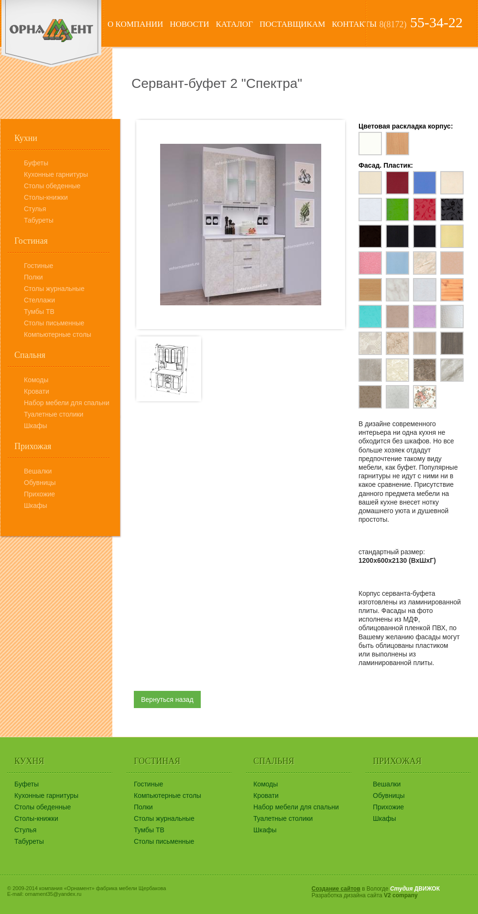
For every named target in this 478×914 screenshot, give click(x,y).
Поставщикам (292, 24)
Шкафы (35, 426)
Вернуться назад (167, 699)
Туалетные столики (53, 414)
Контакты (354, 24)
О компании (135, 24)
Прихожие (39, 494)
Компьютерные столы (57, 334)
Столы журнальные (54, 288)
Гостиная (31, 241)
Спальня (29, 355)
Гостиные (38, 265)
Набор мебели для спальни (66, 403)
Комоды (36, 380)
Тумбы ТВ (39, 311)
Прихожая (32, 446)
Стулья (35, 209)
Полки (33, 277)
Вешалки (38, 471)
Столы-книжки (46, 197)
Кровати (36, 391)
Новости (189, 24)
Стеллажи (39, 300)
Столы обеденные (52, 186)
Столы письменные (54, 323)
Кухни (25, 138)
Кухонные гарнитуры (56, 174)
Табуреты (39, 220)
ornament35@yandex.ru (53, 894)
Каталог (234, 24)
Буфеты (36, 163)
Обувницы (40, 482)
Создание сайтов (336, 888)
